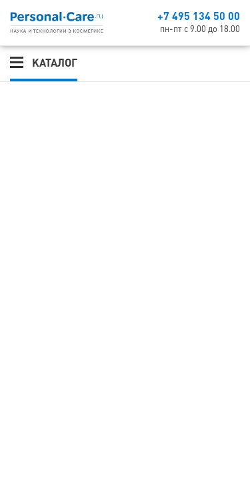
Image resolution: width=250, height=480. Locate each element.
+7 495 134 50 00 (198, 16)
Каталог (54, 63)
